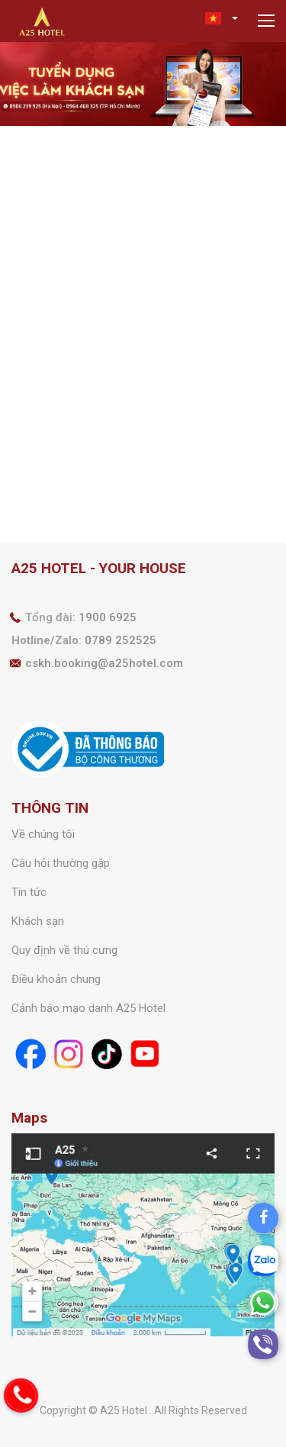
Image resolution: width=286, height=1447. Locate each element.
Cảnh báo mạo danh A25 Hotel (88, 1008)
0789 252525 (120, 640)
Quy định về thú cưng (64, 950)
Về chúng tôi (43, 834)
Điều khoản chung (56, 979)
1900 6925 (108, 617)
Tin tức (29, 892)
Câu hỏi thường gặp (60, 863)
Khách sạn (37, 921)
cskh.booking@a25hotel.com (104, 663)
